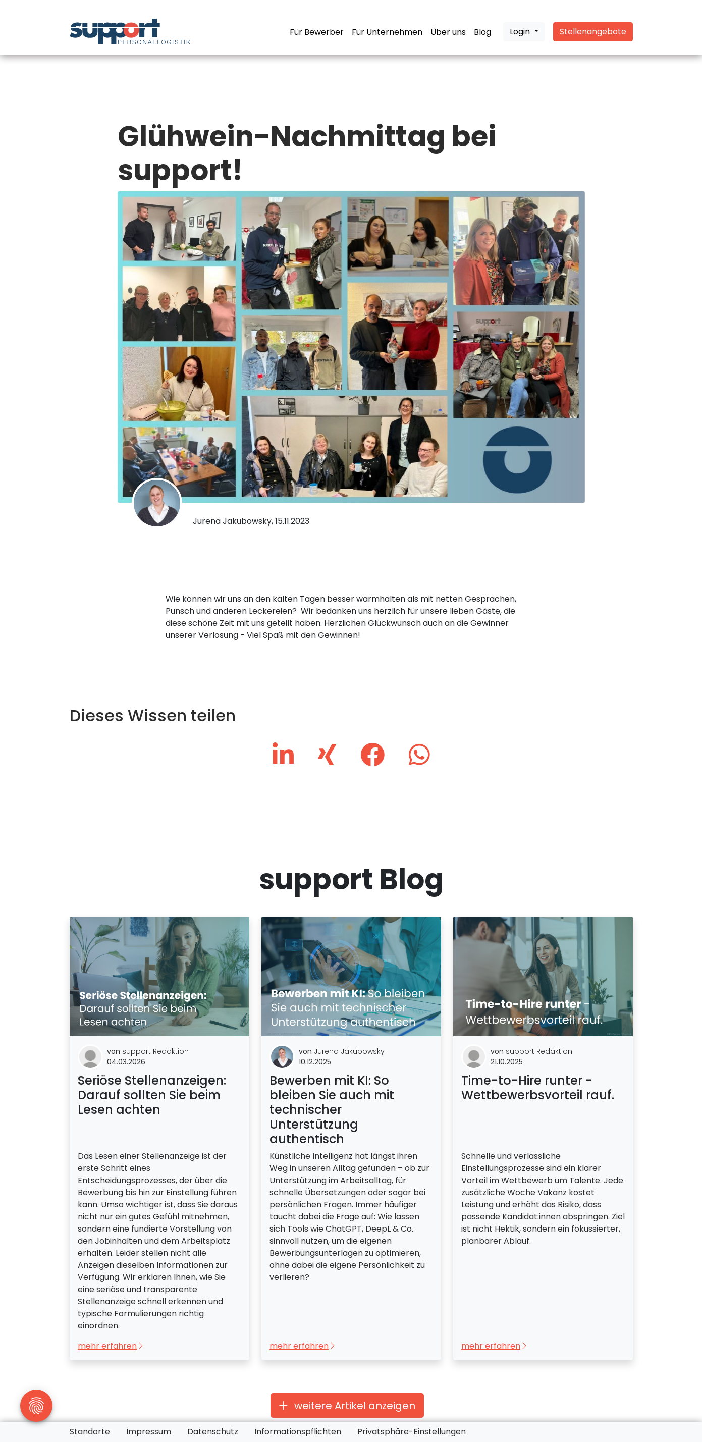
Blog (482, 32)
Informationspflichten (297, 1431)
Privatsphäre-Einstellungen (411, 1431)
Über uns (448, 32)
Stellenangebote (593, 31)
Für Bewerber (317, 32)
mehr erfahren (111, 1346)
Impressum (148, 1431)
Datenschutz (212, 1431)
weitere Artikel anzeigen (347, 1406)
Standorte (90, 1431)
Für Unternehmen (387, 32)
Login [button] (521, 31)
